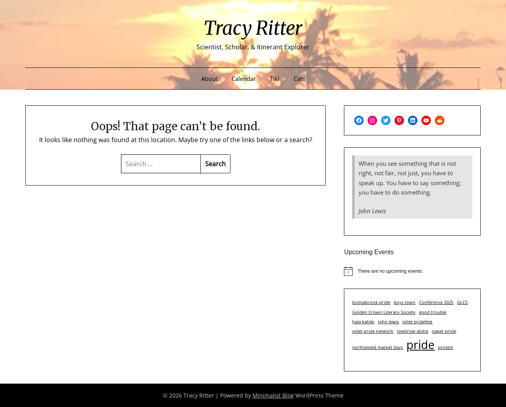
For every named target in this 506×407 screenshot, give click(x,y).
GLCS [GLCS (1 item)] (462, 302)
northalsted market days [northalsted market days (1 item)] (377, 347)
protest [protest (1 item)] (445, 347)
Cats (299, 79)
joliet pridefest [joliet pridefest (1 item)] (417, 321)
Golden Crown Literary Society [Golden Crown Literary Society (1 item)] (383, 312)
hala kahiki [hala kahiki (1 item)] (363, 321)
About (209, 79)
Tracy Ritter (253, 28)
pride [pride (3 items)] (420, 345)
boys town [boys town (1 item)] (404, 302)
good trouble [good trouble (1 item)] (432, 312)
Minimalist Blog (273, 395)
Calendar (244, 79)
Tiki (274, 79)
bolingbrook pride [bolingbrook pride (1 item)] (371, 302)
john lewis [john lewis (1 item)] (388, 321)
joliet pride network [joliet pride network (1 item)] (372, 331)
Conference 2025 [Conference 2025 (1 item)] (436, 302)
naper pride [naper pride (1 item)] (444, 331)
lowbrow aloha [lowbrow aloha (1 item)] (412, 331)
